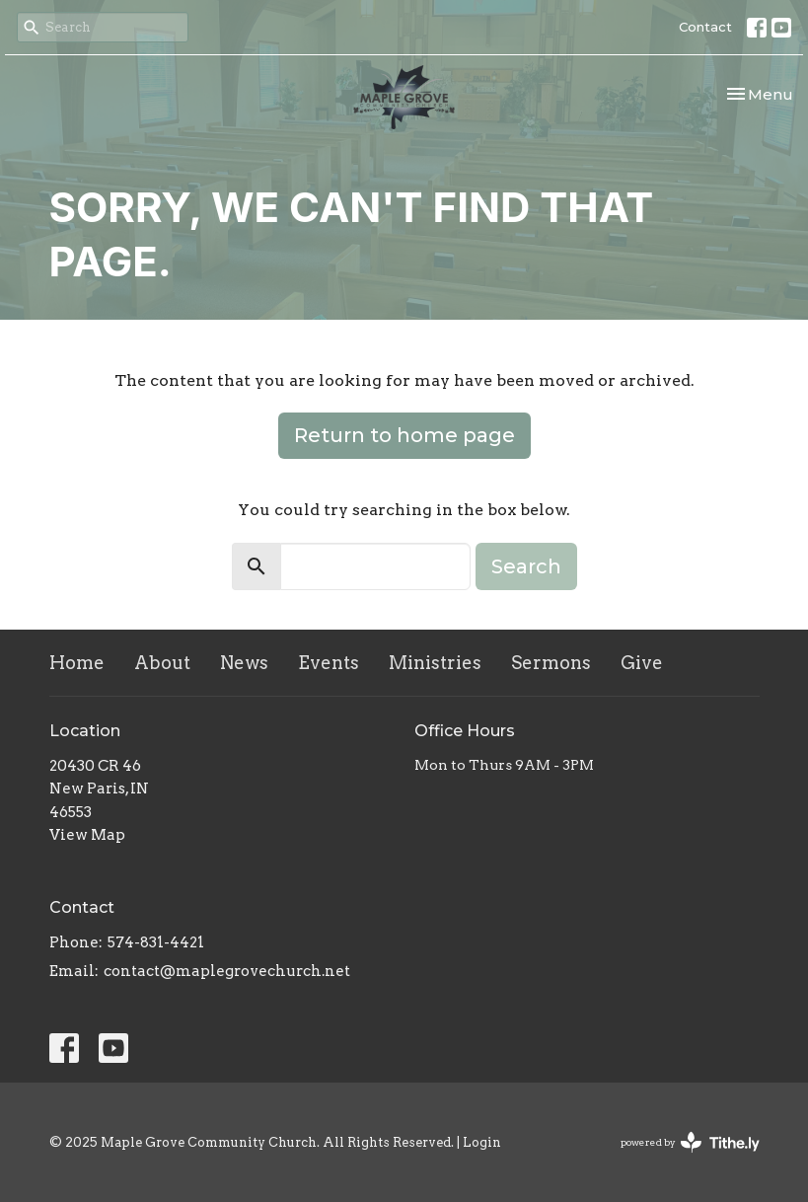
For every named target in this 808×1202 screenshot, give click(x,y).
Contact (705, 27)
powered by (690, 1142)
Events (328, 662)
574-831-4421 (156, 942)
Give (642, 662)
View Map (87, 835)
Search (526, 566)
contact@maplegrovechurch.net (227, 971)
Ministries (435, 662)
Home (77, 662)
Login (482, 1142)
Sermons (551, 662)
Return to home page (404, 435)
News (244, 662)
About (162, 662)
